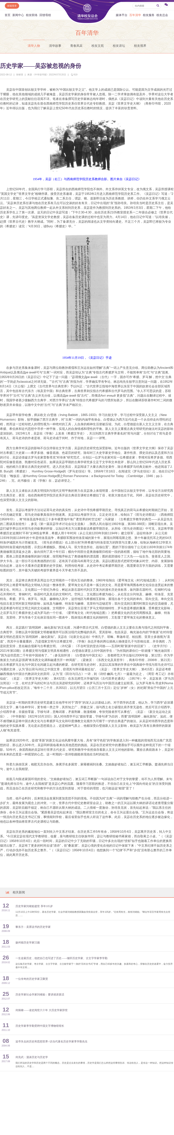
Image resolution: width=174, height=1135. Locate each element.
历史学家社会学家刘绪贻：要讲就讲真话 (39, 994)
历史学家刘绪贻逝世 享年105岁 (34, 906)
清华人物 (34, 45)
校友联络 (32, 15)
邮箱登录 (12, 5)
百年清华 (135, 15)
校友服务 (148, 15)
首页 (7, 15)
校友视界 (140, 45)
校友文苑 (97, 45)
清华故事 (55, 45)
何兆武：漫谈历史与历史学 (31, 1057)
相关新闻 (15, 892)
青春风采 (76, 45)
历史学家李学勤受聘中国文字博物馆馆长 (39, 1025)
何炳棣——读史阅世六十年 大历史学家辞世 (41, 1010)
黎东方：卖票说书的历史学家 (33, 926)
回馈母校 (45, 15)
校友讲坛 (119, 45)
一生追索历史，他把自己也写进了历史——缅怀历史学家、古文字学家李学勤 (61, 958)
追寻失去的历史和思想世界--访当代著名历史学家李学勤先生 (51, 1041)
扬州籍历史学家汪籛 (27, 942)
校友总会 (162, 15)
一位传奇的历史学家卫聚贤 (31, 978)
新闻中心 (18, 15)
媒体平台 (121, 15)
